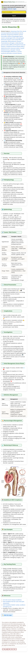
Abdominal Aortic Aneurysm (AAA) (10, 48)
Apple (14, 9)
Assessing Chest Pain (16, 31)
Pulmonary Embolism (13, 34)
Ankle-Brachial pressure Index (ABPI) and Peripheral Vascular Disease (13, 44)
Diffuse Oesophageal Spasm (15, 36)
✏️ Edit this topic (7, 615)
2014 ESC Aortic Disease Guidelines (12, 600)
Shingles (12, 43)
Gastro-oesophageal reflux (9, 38)
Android (10, 9)
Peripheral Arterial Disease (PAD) (15, 46)
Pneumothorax (12, 41)
